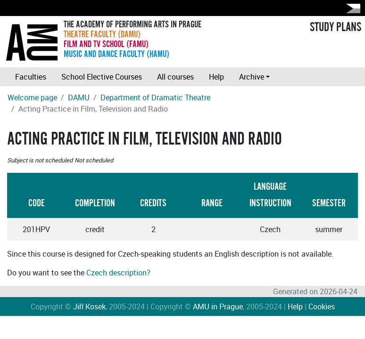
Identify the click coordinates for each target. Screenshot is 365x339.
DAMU (79, 97)
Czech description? (118, 272)
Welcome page (32, 97)
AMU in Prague (218, 306)
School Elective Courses (101, 77)
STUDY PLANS (335, 27)
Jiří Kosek (89, 306)
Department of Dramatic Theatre (155, 97)
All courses (175, 77)
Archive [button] (251, 77)
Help (216, 77)
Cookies (321, 306)
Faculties (30, 77)
